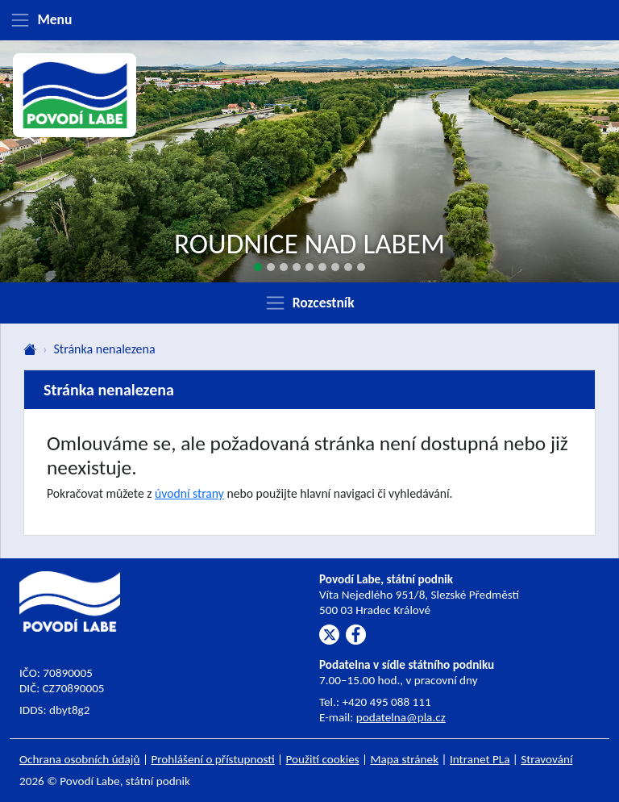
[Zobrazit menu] (309, 20)
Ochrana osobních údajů (79, 759)
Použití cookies (322, 759)
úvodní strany (189, 493)
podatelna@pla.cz (401, 717)
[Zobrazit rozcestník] (309, 302)
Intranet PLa (480, 759)
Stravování (546, 759)
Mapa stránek (405, 759)
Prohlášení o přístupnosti (212, 759)
